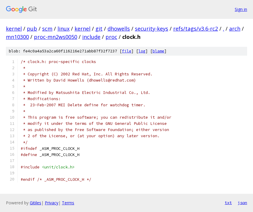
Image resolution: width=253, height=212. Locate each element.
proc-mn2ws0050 (55, 36)
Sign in (241, 9)
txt (228, 202)
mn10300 (17, 36)
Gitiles (35, 203)
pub (32, 28)
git (98, 28)
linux (63, 28)
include (91, 36)
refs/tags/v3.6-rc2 (195, 28)
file (126, 51)
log (141, 51)
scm (47, 28)
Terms (68, 203)
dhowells (119, 28)
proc (111, 36)
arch (234, 28)
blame (158, 51)
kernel (14, 28)
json (242, 202)
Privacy (51, 203)
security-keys (151, 28)
